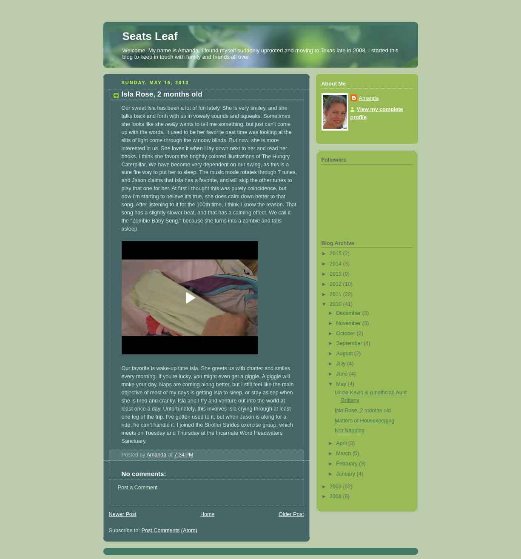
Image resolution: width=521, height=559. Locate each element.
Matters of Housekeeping (364, 421)
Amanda (369, 98)
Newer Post (123, 514)
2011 (336, 294)
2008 (336, 496)
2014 (336, 264)
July (341, 364)
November (349, 323)
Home (207, 514)
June (342, 374)
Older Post (291, 514)
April (342, 443)
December (349, 313)
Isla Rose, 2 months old (363, 411)
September (350, 343)
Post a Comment (138, 488)
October (346, 334)
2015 (336, 254)
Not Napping (349, 431)
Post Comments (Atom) (169, 530)
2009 (336, 487)
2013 (336, 274)
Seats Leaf (150, 36)
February (347, 464)
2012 (336, 284)
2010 (336, 304)
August (345, 354)
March (344, 453)
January (346, 474)
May (341, 384)
